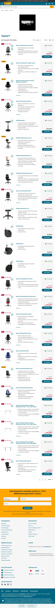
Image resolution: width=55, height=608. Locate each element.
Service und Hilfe (32, 523)
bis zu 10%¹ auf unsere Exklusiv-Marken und (24, 1)
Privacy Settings (34, 591)
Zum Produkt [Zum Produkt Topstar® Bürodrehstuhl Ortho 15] (47, 114)
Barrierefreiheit (24, 591)
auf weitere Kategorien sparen (41, 1)
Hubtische (3, 536)
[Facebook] (2, 585)
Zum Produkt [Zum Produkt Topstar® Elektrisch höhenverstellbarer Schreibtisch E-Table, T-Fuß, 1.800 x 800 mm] (47, 454)
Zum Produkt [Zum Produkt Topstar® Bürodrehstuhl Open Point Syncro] (47, 307)
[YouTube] (5, 585)
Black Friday (31, 536)
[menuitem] (46, 3)
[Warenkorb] (52, 3)
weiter (49, 479)
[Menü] (2, 3)
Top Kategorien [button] (5, 521)
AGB (2, 591)
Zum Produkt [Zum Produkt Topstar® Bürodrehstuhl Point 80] (47, 474)
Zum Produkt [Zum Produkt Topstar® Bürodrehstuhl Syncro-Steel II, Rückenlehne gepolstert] (47, 95)
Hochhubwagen (4, 527)
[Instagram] (11, 585)
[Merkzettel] (49, 3)
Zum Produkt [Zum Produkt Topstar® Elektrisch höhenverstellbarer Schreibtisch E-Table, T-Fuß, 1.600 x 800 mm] (47, 435)
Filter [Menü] (22, 606)
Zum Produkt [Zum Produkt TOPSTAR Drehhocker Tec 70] (47, 219)
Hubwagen (3, 523)
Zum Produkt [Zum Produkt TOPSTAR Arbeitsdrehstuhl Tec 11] (47, 167)
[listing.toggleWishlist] (12, 46)
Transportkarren (5, 532)
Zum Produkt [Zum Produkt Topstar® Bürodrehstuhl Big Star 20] (47, 381)
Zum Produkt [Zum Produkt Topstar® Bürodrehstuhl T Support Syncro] (47, 74)
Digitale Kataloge (5, 556)
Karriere (30, 532)
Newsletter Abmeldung (6, 554)
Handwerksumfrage (5, 560)
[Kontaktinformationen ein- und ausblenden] (3, 601)
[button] (14, 543)
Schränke (3, 538)
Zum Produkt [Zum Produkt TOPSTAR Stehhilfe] (47, 131)
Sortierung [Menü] (31, 606)
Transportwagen (5, 534)
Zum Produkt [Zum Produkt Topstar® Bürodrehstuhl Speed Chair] (47, 399)
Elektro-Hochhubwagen (6, 530)
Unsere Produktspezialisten (34, 527)
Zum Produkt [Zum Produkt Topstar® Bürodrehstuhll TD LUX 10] (47, 290)
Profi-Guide (4, 558)
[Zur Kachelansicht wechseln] (53, 40)
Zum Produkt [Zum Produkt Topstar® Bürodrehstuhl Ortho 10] (47, 344)
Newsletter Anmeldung (6, 552)
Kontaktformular (47, 546)
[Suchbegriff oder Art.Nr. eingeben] (25, 7)
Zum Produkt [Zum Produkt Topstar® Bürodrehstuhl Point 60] (47, 202)
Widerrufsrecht (31, 530)
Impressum (8, 591)
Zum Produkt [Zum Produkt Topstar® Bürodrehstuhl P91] (47, 362)
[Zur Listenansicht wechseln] (50, 40)
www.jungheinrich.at (28, 596)
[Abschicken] (28, 508)
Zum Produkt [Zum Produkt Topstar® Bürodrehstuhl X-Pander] (47, 327)
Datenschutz (16, 591)
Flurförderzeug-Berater (6, 545)
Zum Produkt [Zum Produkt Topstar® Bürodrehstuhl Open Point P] (47, 56)
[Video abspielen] (12, 49)
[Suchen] (52, 7)
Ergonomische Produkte (6, 549)
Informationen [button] (32, 521)
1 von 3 (38, 40)
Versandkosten (22, 593)
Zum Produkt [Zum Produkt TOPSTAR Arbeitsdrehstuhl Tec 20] (47, 149)
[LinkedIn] (8, 585)
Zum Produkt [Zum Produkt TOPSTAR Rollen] (47, 237)
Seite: (34, 40)
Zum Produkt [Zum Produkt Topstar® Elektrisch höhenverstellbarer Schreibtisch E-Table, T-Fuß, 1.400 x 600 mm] (47, 416)
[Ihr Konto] (46, 3)
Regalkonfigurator (5, 547)
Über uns (30, 525)
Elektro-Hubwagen (5, 525)
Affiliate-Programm (32, 534)
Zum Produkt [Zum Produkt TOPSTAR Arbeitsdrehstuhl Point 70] (47, 184)
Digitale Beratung (6, 543)
